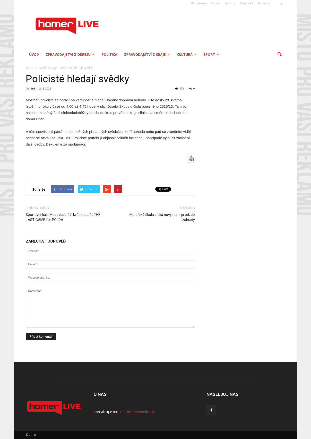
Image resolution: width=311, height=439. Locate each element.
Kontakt (246, 3)
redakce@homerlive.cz (138, 411)
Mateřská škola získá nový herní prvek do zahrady (162, 217)
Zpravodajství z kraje (147, 54)
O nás (215, 3)
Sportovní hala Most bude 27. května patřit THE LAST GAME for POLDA (63, 217)
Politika (109, 54)
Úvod (34, 54)
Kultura (187, 54)
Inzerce (264, 3)
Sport (211, 54)
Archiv (230, 3)
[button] (279, 54)
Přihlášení (199, 3)
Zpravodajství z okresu (70, 54)
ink (33, 88)
